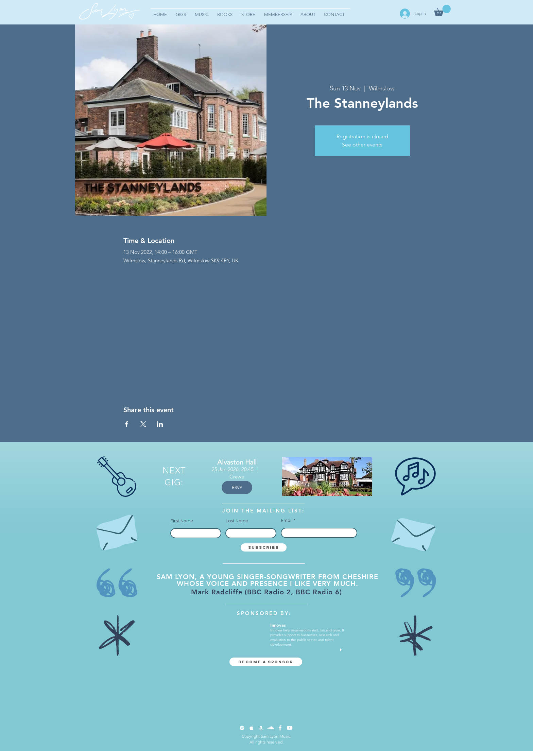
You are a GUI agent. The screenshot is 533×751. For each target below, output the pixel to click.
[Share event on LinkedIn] (160, 424)
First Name (182, 521)
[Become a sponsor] (265, 662)
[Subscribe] (264, 547)
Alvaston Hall (237, 462)
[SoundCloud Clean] (270, 727)
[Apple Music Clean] (251, 727)
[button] (442, 10)
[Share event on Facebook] (126, 424)
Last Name (237, 521)
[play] (341, 649)
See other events (362, 144)
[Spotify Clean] (242, 727)
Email (286, 520)
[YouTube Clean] (289, 727)
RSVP (237, 487)
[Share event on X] (143, 424)
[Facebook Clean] (280, 727)
